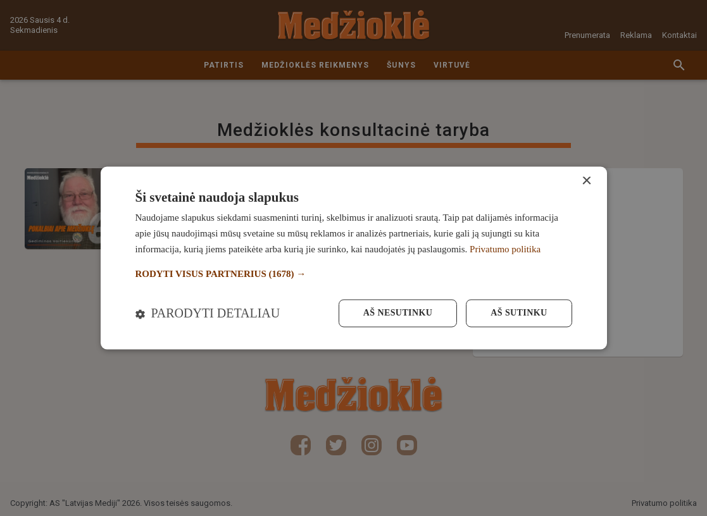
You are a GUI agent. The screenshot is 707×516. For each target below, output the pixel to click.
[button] (353, 274)
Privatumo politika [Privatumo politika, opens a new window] (505, 249)
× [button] (586, 181)
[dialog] (354, 257)
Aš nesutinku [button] (397, 313)
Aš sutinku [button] (519, 313)
